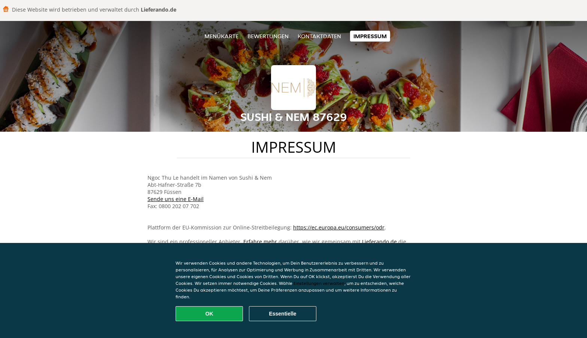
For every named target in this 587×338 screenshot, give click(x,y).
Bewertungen (268, 36)
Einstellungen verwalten (319, 283)
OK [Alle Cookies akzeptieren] (209, 314)
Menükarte (221, 36)
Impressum (370, 36)
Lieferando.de (379, 241)
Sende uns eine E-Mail (175, 199)
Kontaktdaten (319, 36)
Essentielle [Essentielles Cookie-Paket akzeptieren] (282, 314)
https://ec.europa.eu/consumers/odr (338, 227)
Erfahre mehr (260, 241)
